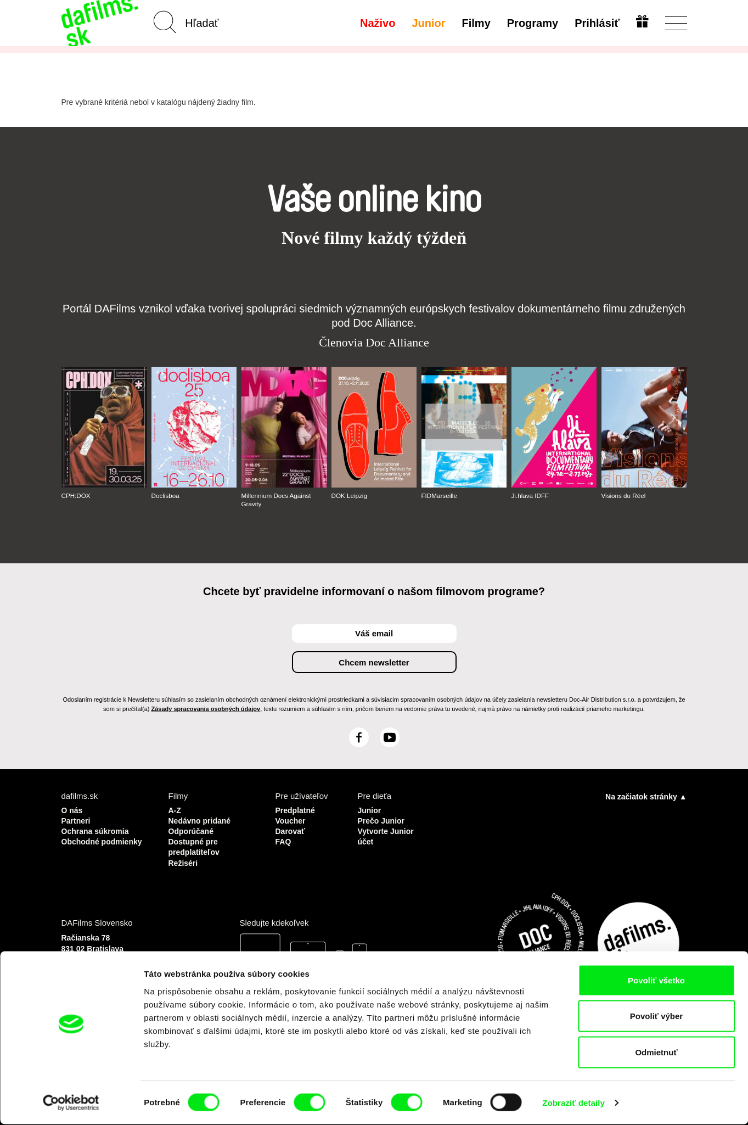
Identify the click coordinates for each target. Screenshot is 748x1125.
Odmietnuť (656, 1052)
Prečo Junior (382, 819)
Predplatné (296, 809)
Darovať (291, 829)
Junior (427, 23)
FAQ (284, 839)
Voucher (291, 819)
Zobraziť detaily (573, 1103)
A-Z (175, 809)
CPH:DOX (76, 496)
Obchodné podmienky (83, 844)
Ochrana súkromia (97, 829)
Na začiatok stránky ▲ (646, 796)
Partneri (77, 819)
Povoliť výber (656, 1017)
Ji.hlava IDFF (530, 496)
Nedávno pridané (201, 819)
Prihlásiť (595, 23)
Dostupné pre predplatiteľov (195, 844)
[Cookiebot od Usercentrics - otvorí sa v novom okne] (71, 1103)
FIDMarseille (439, 496)
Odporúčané (192, 829)
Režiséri (184, 859)
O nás (73, 809)
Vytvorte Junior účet (387, 834)
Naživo (375, 23)
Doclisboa (166, 496)
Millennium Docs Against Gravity (277, 499)
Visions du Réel (624, 496)
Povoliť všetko (656, 981)
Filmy (474, 23)
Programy (530, 23)
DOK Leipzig (349, 496)
